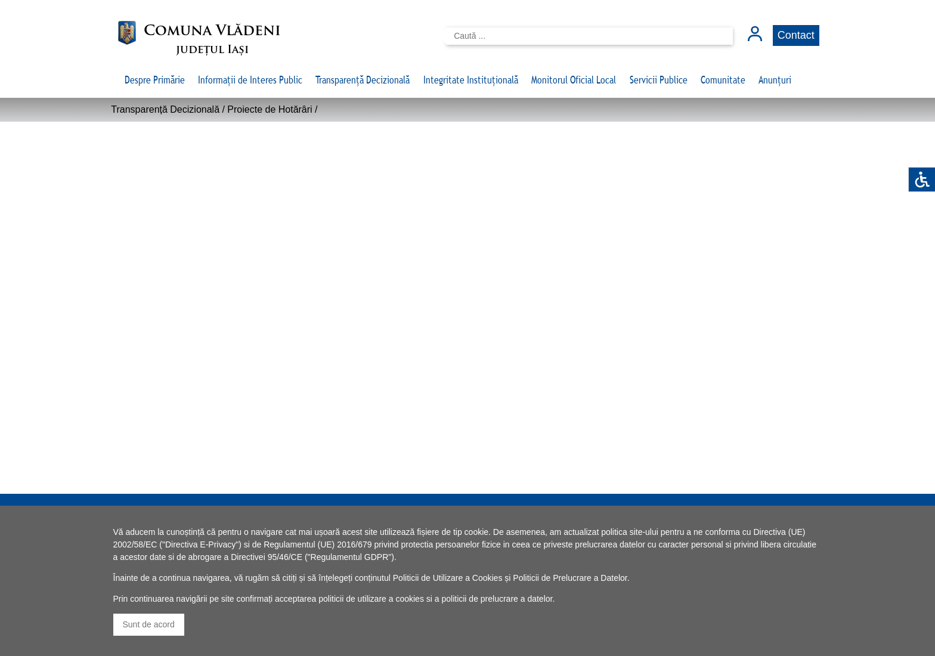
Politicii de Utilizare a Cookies (448, 578)
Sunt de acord (149, 624)
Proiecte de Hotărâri (269, 109)
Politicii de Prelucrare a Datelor (570, 578)
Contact (796, 35)
